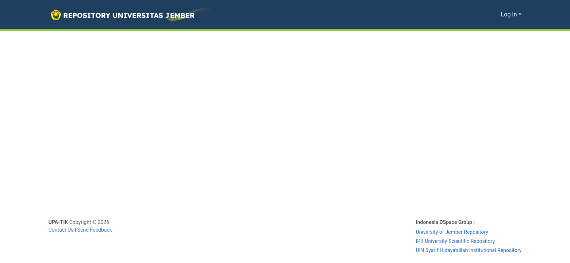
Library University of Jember (145, 222)
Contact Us (61, 230)
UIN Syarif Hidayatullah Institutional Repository (467, 250)
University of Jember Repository (448, 232)
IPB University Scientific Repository (452, 241)
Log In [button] (510, 15)
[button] (132, 14)
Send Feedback (96, 230)
